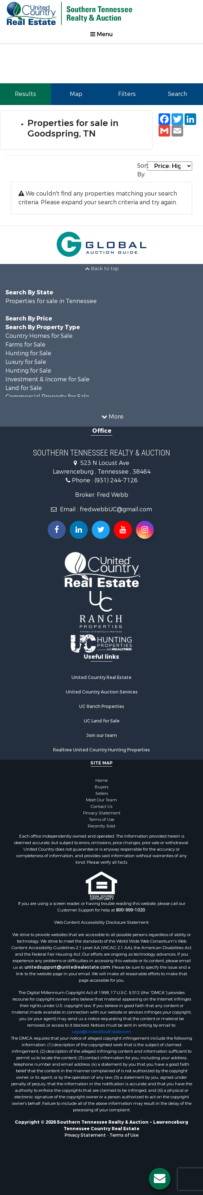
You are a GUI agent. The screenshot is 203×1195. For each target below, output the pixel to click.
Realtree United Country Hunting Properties (101, 750)
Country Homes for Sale (39, 336)
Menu (101, 34)
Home (101, 780)
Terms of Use (101, 819)
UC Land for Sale (102, 721)
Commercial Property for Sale (47, 397)
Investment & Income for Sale (47, 379)
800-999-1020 (130, 910)
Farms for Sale (25, 344)
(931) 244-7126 (116, 480)
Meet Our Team (101, 800)
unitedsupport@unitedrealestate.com (67, 967)
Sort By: (142, 170)
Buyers (101, 787)
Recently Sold (101, 826)
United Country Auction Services (102, 692)
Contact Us (101, 806)
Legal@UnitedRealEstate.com (101, 1032)
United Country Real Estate (101, 677)
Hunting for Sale (28, 353)
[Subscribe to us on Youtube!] (123, 530)
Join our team (101, 735)
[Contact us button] (159, 1179)
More (113, 416)
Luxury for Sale (25, 362)
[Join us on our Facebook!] (57, 530)
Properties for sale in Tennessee (51, 301)
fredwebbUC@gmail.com (116, 509)
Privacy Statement (101, 813)
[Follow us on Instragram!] (145, 530)
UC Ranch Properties (101, 706)
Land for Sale (23, 388)
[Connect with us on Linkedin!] (79, 530)
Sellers (101, 793)
